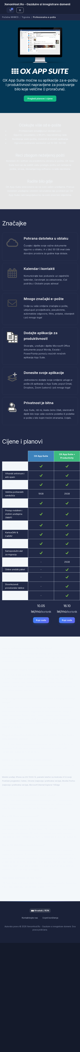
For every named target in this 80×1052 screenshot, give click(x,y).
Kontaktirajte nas (30, 918)
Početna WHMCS (10, 17)
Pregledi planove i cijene (40, 98)
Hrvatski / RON (40, 910)
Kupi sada (41, 620)
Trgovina (26, 17)
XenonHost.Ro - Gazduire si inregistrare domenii (37, 4)
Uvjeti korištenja (50, 918)
